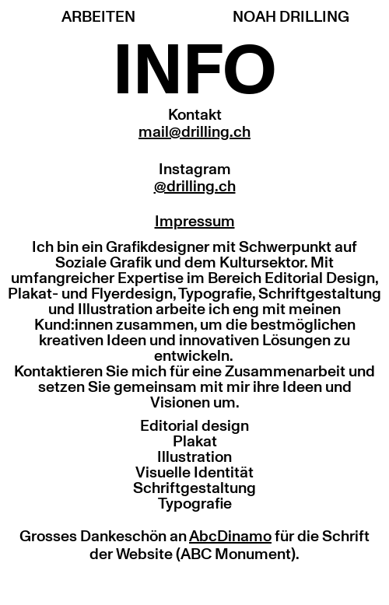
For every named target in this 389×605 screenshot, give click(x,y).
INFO (194, 72)
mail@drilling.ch (194, 132)
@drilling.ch (195, 186)
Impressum (195, 221)
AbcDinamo (230, 536)
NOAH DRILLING (291, 17)
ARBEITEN (98, 17)
